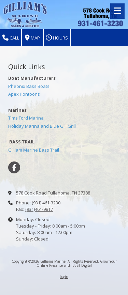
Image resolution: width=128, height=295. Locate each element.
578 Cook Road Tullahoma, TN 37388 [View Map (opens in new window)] (53, 193)
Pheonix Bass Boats (28, 86)
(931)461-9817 (39, 209)
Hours (57, 38)
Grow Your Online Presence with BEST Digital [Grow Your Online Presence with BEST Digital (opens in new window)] (77, 263)
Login (64, 276)
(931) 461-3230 (46, 203)
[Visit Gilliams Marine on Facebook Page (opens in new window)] (14, 167)
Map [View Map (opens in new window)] (32, 38)
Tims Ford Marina (26, 118)
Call (10, 38)
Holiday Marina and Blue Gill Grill (42, 126)
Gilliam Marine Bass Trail (33, 150)
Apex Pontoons (24, 94)
